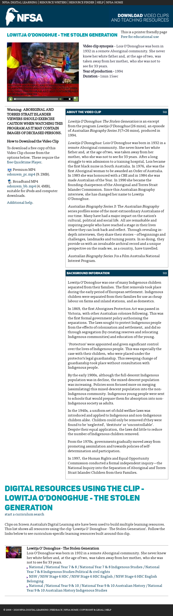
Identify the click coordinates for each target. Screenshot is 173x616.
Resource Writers (53, 2)
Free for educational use (140, 37)
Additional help (19, 203)
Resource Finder (81, 2)
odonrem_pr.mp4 (21, 174)
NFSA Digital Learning (19, 2)
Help (100, 2)
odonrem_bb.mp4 (21, 186)
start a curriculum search (24, 514)
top (165, 111)
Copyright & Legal (92, 610)
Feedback (56, 610)
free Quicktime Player (24, 162)
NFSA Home (114, 2)
